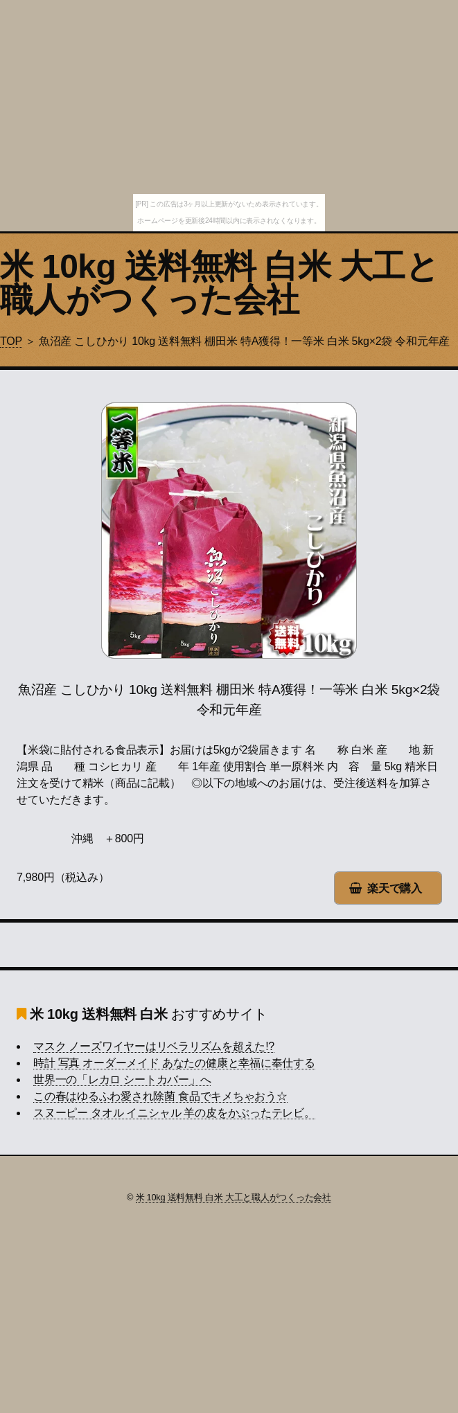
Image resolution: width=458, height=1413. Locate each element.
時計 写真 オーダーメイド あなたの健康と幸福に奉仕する (174, 1063)
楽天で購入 (394, 888)
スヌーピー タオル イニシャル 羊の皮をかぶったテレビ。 (174, 1113)
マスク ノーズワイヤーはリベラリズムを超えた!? (153, 1046)
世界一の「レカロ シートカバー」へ (122, 1079)
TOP (11, 341)
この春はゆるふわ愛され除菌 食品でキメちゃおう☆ (160, 1096)
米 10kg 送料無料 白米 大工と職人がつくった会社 (219, 283)
